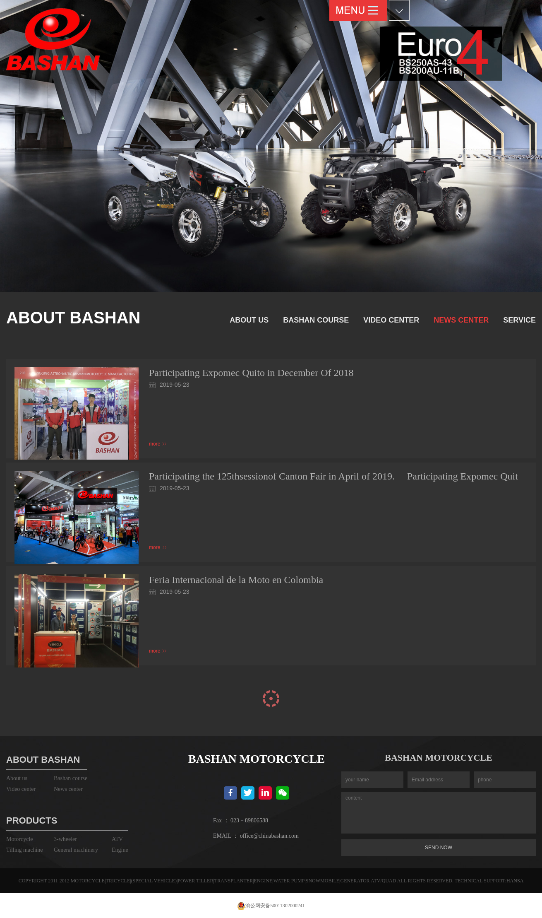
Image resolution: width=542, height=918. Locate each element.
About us (249, 320)
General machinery (76, 850)
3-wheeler (65, 839)
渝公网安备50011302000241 (271, 905)
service (519, 320)
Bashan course (316, 320)
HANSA (514, 881)
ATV (117, 839)
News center (461, 320)
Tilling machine (24, 850)
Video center (391, 320)
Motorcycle (19, 839)
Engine (120, 850)
